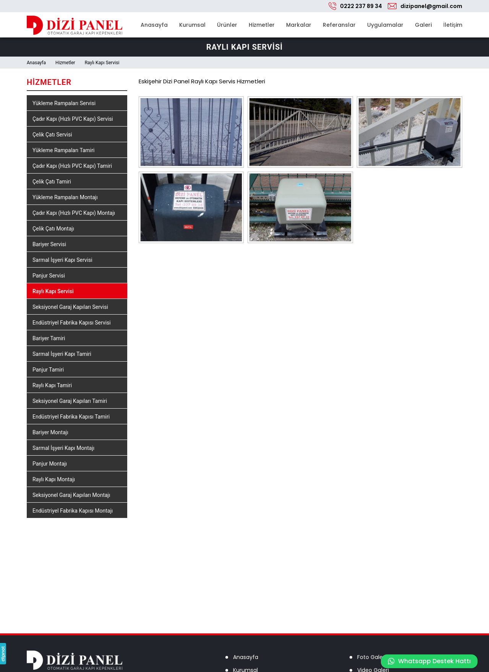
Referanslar (339, 25)
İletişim (452, 25)
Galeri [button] (423, 25)
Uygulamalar (385, 25)
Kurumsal (192, 25)
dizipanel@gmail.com (431, 6)
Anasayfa (154, 25)
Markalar (298, 25)
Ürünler (227, 25)
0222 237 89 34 (361, 6)
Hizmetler (262, 25)
